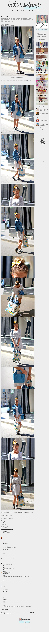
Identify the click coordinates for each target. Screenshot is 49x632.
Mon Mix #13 (42, 142)
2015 (41, 129)
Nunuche (2, 526)
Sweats (10, 526)
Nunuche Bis (42, 138)
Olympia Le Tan (5, 526)
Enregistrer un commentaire (5, 609)
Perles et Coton (4, 531)
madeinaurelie (4, 545)
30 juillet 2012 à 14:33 (5, 569)
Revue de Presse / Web (34, 10)
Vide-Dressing (24, 10)
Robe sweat (8, 526)
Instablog (17, 10)
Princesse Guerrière (26, 627)
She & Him (4, 580)
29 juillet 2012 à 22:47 (5, 549)
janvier (42, 161)
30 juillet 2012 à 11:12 (5, 565)
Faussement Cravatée (42, 155)
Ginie (3, 567)
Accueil (11, 10)
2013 (41, 131)
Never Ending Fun (42, 143)
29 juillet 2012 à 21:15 (5, 534)
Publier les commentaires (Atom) (7, 613)
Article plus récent (3, 612)
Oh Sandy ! (42, 140)
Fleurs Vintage (42, 144)
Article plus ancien (32, 612)
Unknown (4, 571)
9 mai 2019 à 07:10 (5, 603)
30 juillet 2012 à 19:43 (5, 573)
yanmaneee (4, 595)
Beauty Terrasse (42, 154)
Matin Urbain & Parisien (42, 146)
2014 (41, 130)
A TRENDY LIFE (4, 557)
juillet (42, 137)
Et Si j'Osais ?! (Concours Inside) (42, 145)
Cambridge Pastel (42, 141)
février (42, 160)
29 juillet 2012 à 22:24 (5, 543)
